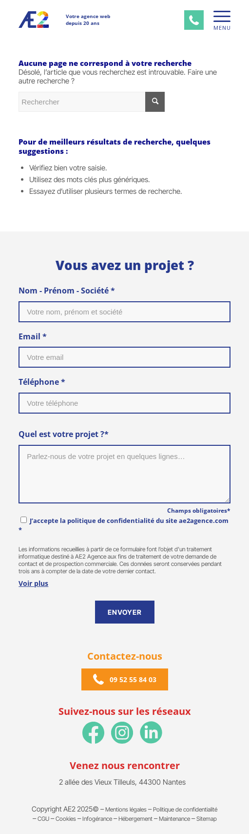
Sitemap (206, 818)
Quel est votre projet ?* (64, 434)
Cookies (66, 818)
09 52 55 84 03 (133, 679)
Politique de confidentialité (185, 809)
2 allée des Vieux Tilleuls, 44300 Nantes (122, 782)
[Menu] (217, 16)
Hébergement (135, 818)
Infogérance (97, 818)
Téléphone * (42, 381)
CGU (43, 818)
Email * (33, 336)
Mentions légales (126, 809)
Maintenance (174, 818)
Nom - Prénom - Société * (67, 290)
